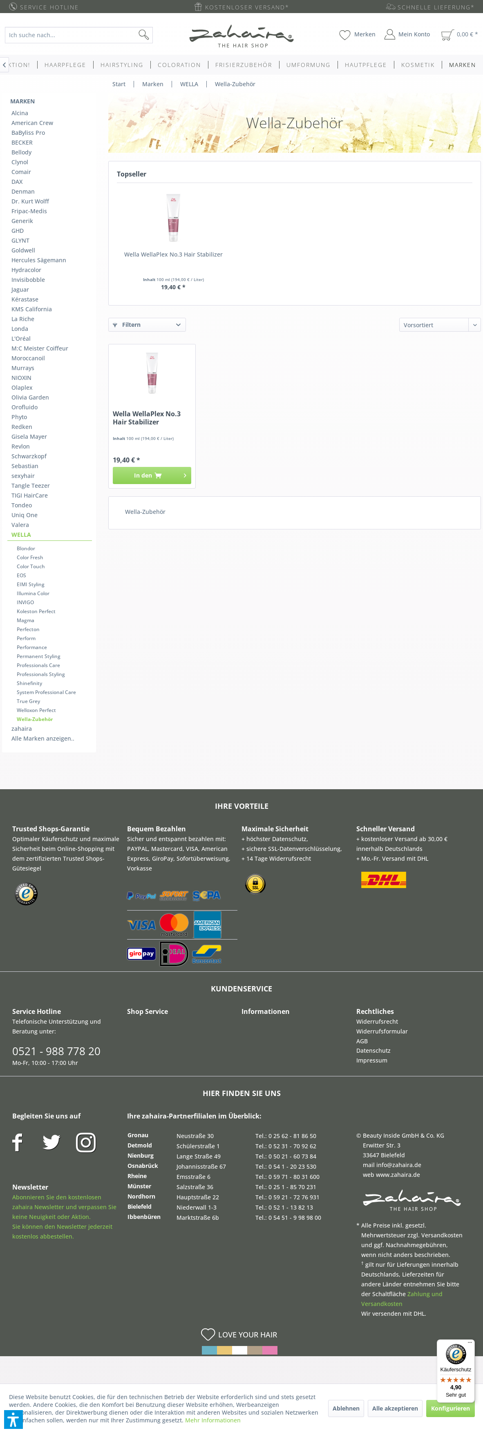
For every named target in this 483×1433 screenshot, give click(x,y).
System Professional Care (46, 692)
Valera (20, 525)
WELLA (21, 534)
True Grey (28, 701)
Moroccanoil (28, 358)
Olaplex (22, 387)
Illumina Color (33, 593)
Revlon (20, 446)
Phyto (19, 417)
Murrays (22, 368)
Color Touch (31, 566)
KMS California (31, 309)
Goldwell (23, 250)
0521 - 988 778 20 (56, 1051)
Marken (22, 101)
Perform (26, 638)
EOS (21, 575)
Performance (32, 647)
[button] (13, 1419)
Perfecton (28, 629)
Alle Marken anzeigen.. (42, 738)
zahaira (21, 728)
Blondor (26, 548)
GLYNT (20, 240)
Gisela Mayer (29, 436)
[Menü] (470, 1344)
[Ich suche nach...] (79, 35)
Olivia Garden (30, 397)
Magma (25, 620)
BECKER (22, 142)
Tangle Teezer (30, 485)
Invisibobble (28, 279)
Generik (22, 221)
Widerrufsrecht (377, 1021)
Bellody (21, 152)
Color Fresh (30, 557)
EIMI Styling (31, 584)
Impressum (371, 1060)
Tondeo (21, 505)
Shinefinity (29, 683)
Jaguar (20, 289)
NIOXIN (21, 378)
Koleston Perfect (36, 611)
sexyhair (23, 476)
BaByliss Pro (28, 132)
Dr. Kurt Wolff (30, 201)
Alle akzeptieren (395, 1408)
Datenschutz (373, 1050)
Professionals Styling (41, 674)
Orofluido (24, 407)
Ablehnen (346, 1408)
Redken (21, 427)
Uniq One (24, 515)
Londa (19, 329)
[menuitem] (84, 35)
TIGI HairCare (29, 495)
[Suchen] (157, 35)
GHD (17, 230)
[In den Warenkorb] (152, 475)
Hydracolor (26, 270)
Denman (23, 191)
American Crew (32, 123)
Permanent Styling (38, 656)
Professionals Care (38, 665)
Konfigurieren (450, 1408)
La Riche (22, 319)
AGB (362, 1041)
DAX (16, 181)
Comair (21, 172)
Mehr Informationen (213, 1420)
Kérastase (24, 299)
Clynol (19, 162)
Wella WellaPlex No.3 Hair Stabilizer (173, 254)
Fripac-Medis (29, 211)
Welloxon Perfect (36, 710)
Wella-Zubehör (35, 719)
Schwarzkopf (29, 456)
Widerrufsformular (382, 1031)
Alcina (19, 113)
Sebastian (24, 466)
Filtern (127, 324)
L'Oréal (21, 338)
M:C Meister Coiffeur (39, 348)
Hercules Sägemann (38, 260)
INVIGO (25, 602)
